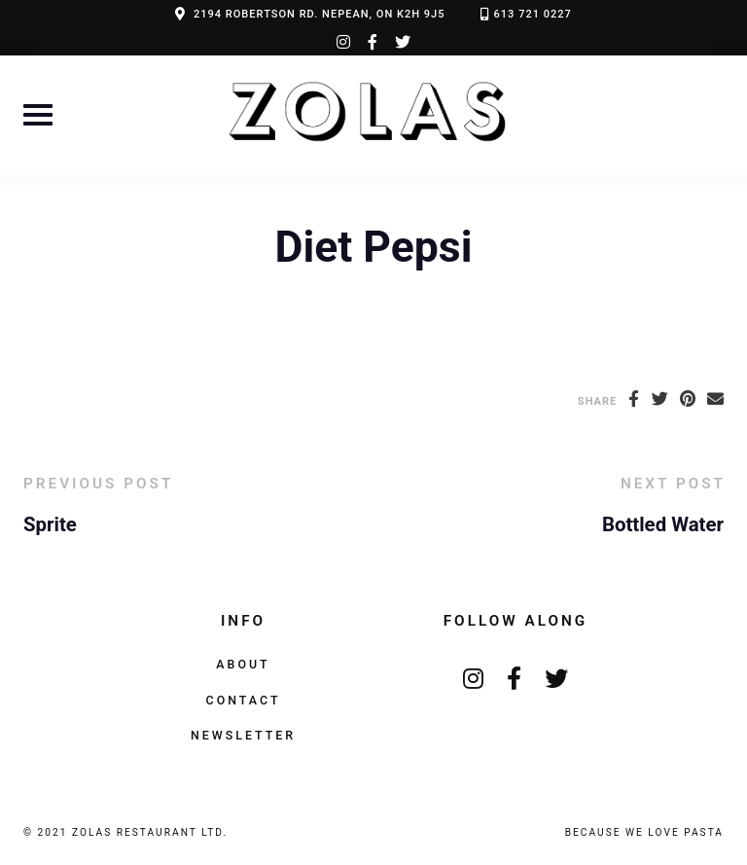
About (242, 664)
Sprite (50, 524)
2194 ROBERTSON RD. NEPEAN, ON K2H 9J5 (319, 14)
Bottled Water (663, 524)
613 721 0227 (533, 14)
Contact (243, 700)
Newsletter (243, 735)
